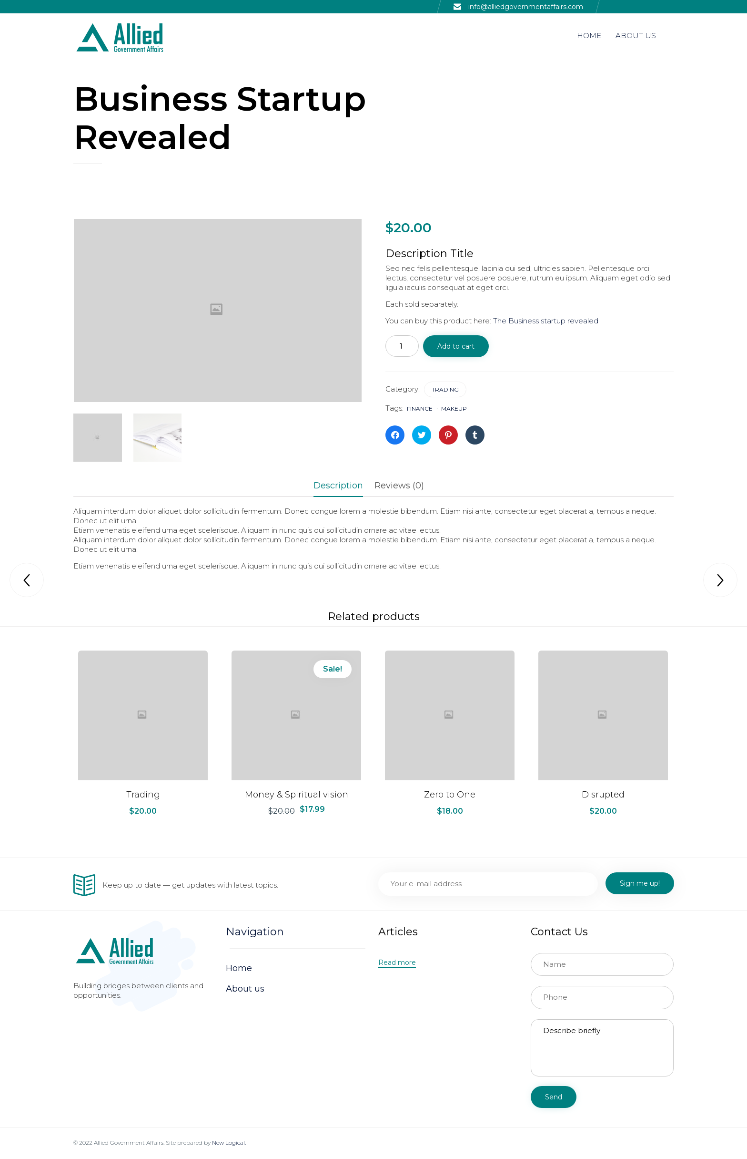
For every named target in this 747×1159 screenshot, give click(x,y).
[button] (397, 963)
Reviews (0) (399, 485)
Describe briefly (602, 1047)
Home (239, 968)
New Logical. (229, 1142)
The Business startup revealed (545, 320)
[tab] (343, 486)
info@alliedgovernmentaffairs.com (525, 6)
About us (245, 988)
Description (338, 485)
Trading (445, 389)
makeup (454, 408)
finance (420, 408)
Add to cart (455, 346)
